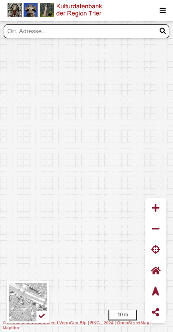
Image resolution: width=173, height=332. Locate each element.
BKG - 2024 (101, 322)
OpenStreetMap (133, 322)
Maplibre (12, 327)
